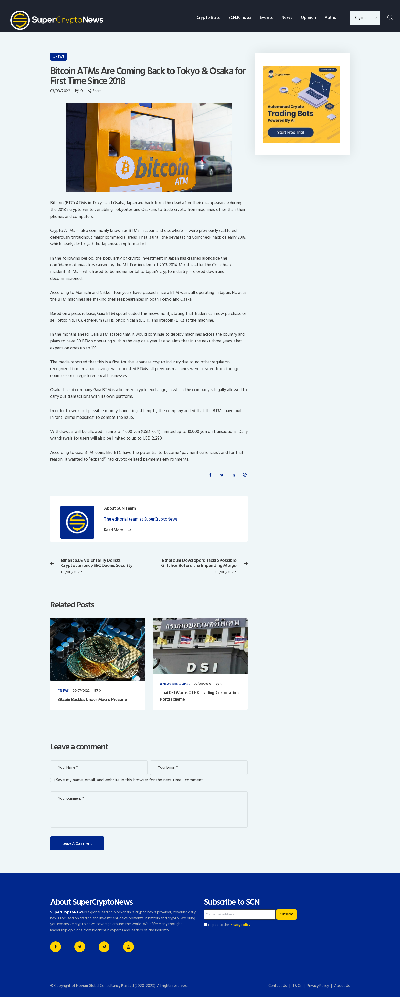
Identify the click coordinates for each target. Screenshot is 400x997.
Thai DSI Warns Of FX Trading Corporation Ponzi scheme (199, 696)
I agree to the (227, 925)
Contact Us (277, 986)
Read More (113, 530)
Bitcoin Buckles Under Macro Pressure (92, 699)
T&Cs (297, 986)
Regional (182, 684)
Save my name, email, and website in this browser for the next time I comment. (130, 780)
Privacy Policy (240, 925)
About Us (342, 986)
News (59, 56)
